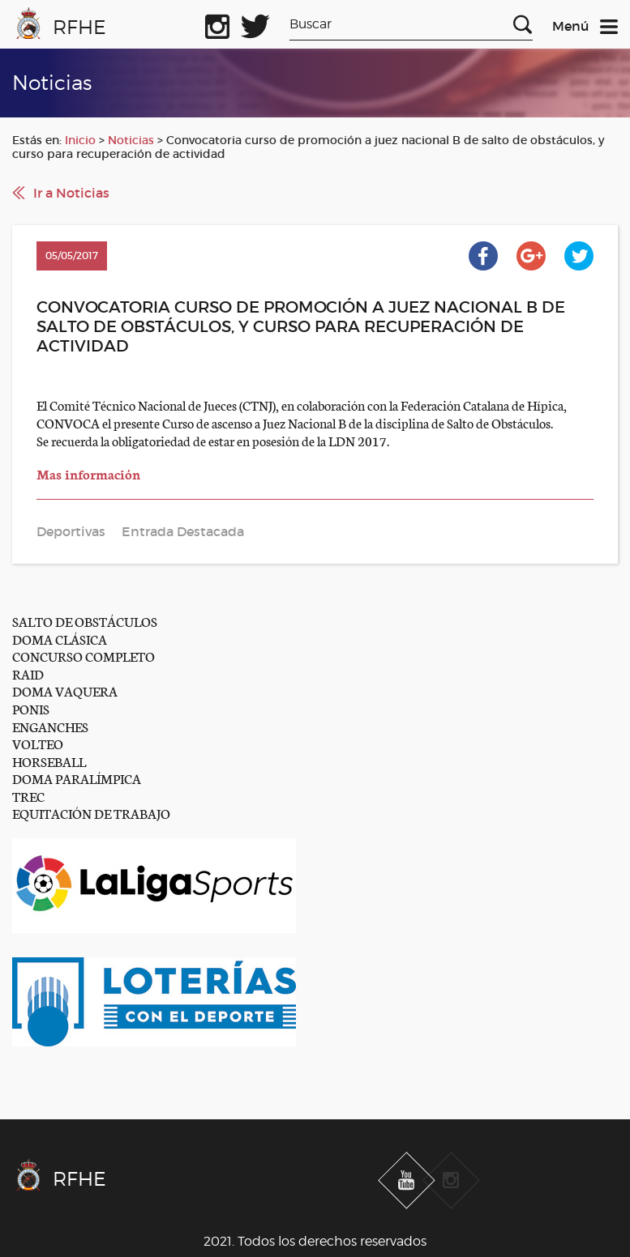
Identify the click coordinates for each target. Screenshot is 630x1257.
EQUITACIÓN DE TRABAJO (91, 812)
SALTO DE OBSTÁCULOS (84, 620)
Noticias (131, 140)
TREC (28, 795)
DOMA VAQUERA (65, 690)
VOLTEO (37, 743)
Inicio (80, 140)
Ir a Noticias (71, 192)
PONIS (30, 708)
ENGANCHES (50, 726)
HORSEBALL (49, 761)
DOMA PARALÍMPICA (76, 778)
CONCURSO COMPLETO (83, 655)
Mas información (90, 473)
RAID (28, 673)
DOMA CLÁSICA (59, 638)
